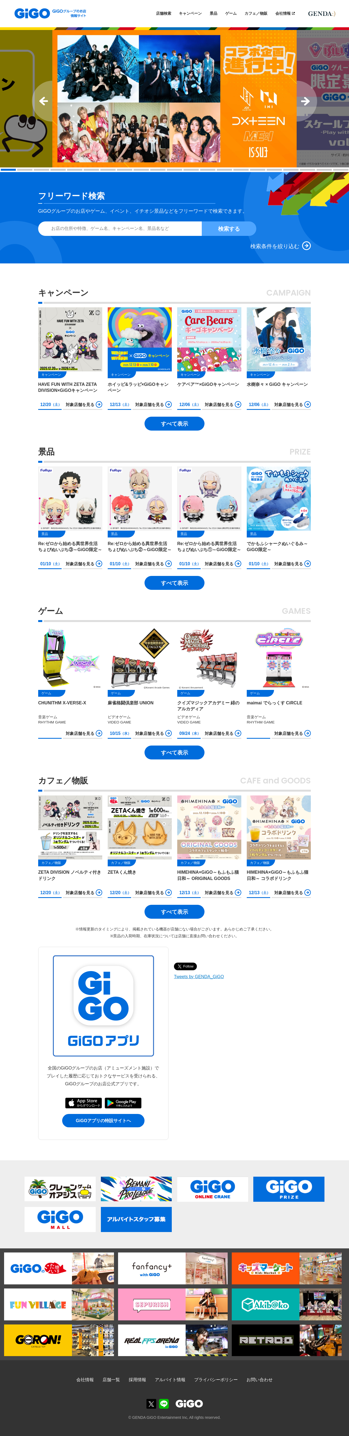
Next (307, 101)
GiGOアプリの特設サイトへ (103, 1120)
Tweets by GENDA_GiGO (199, 976)
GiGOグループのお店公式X (151, 1404)
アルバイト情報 (170, 1379)
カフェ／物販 (256, 13)
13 (207, 170)
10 (158, 170)
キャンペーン (190, 13)
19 (307, 170)
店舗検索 (163, 13)
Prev (42, 101)
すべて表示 (174, 424)
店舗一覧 (111, 1379)
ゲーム (231, 13)
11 (174, 170)
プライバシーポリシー (216, 1379)
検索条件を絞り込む (274, 246)
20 (324, 170)
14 (224, 170)
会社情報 (283, 13)
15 (241, 170)
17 (274, 170)
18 (291, 170)
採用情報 (137, 1379)
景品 (213, 13)
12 (191, 170)
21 (340, 170)
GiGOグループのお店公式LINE (164, 1404)
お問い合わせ (259, 1379)
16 (257, 170)
